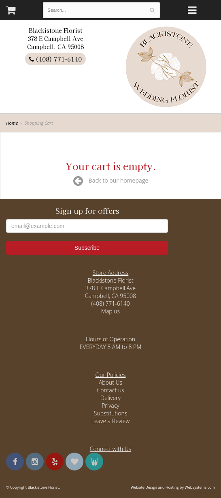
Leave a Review (110, 421)
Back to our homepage (111, 180)
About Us (110, 382)
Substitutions (110, 413)
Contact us (110, 390)
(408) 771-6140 (55, 59)
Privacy (110, 405)
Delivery (110, 398)
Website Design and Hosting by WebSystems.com (173, 487)
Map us (110, 311)
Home (12, 123)
